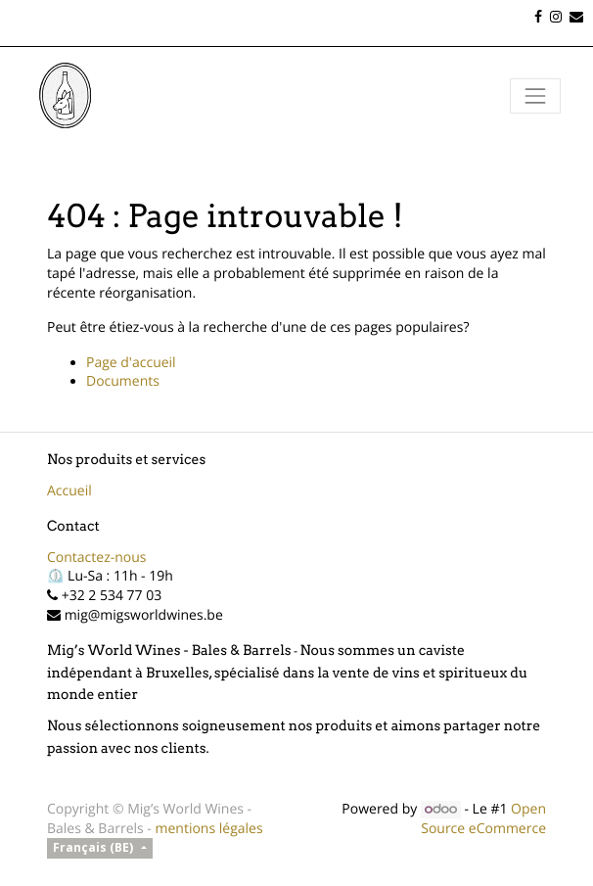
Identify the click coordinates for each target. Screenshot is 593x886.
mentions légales (209, 828)
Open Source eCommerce (483, 819)
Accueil (69, 491)
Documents (123, 381)
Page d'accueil (131, 362)
